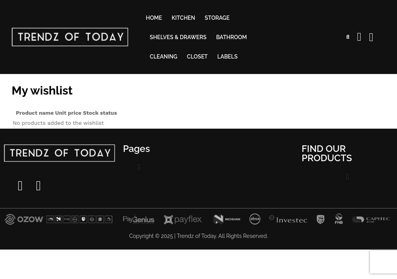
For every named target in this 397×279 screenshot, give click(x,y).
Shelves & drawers (178, 37)
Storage (217, 18)
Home (154, 18)
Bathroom (231, 37)
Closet (197, 56)
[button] (139, 167)
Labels (227, 56)
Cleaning (163, 56)
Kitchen (183, 18)
